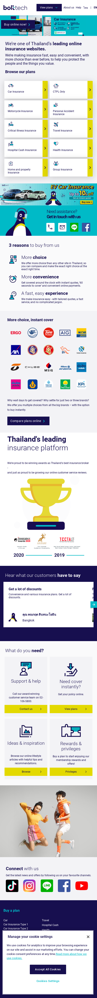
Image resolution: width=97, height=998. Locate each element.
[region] (48, 962)
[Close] (88, 937)
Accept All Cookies (48, 969)
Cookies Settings (48, 981)
